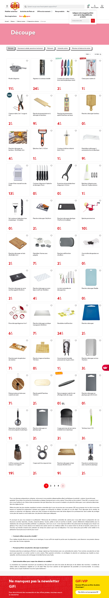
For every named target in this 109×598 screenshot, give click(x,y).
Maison (13, 21)
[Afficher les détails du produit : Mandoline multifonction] (66, 312)
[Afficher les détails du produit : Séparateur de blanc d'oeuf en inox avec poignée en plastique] (18, 417)
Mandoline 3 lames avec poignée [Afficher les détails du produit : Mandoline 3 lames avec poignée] (40, 254)
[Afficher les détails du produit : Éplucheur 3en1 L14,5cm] (42, 137)
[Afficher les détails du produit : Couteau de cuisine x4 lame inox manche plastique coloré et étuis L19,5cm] (66, 68)
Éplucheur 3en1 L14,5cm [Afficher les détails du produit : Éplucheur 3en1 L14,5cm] (40, 148)
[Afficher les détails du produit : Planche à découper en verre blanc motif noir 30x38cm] (42, 277)
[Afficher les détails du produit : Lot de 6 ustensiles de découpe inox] (66, 277)
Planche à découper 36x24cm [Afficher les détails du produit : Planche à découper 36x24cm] (42, 218)
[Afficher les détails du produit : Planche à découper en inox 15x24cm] (91, 347)
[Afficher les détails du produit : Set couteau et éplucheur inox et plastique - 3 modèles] (18, 207)
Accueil (7, 21)
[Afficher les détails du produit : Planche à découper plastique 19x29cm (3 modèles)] (66, 207)
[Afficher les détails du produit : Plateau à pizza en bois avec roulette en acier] (18, 382)
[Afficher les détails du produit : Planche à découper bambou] (91, 102)
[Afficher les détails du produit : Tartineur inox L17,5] (91, 417)
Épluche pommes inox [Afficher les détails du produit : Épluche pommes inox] (88, 218)
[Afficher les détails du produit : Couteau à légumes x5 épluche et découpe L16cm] (42, 172)
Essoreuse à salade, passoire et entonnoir (30, 48)
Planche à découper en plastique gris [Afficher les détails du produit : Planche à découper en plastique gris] (40, 429)
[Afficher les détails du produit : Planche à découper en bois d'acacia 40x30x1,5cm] (66, 452)
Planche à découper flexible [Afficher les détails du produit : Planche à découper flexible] (90, 288)
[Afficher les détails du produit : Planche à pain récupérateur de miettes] (18, 347)
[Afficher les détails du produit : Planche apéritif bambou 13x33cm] (42, 382)
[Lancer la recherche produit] (25, 6)
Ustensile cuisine (63, 48)
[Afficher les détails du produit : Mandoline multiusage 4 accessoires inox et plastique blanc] (91, 137)
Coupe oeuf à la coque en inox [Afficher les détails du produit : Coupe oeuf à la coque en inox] (42, 463)
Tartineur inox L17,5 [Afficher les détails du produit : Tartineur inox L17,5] (88, 428)
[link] (60, 14)
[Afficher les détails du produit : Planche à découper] (91, 312)
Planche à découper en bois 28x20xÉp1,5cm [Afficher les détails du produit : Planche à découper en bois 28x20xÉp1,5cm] (17, 254)
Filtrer (98, 54)
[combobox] (53, 7)
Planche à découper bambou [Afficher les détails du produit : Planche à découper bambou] (90, 113)
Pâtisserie (50, 48)
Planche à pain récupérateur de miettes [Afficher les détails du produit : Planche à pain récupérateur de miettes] (17, 359)
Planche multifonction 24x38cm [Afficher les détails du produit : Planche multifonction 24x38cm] (64, 254)
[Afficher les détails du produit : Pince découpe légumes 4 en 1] (18, 312)
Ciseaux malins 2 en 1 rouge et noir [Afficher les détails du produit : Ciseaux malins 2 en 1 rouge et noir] (18, 114)
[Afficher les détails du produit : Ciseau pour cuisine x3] (91, 68)
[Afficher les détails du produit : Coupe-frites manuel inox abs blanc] (18, 172)
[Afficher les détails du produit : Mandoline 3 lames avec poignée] (42, 242)
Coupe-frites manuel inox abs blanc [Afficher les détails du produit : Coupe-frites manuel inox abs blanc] (17, 184)
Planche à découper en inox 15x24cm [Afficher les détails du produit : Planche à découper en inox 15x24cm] (90, 359)
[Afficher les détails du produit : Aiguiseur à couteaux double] (42, 68)
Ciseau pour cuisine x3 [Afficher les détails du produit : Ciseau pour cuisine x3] (88, 78)
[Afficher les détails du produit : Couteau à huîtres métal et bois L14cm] (66, 137)
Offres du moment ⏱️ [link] (45, 11)
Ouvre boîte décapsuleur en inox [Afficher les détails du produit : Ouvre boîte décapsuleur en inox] (90, 254)
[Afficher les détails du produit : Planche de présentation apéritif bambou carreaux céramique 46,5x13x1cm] (66, 102)
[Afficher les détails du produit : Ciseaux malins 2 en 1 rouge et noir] (18, 102)
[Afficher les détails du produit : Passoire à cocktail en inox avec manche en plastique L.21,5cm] (91, 452)
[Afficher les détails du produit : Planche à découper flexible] (91, 277)
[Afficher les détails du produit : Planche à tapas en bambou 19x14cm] (42, 347)
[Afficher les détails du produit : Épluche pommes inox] (91, 207)
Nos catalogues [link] (24, 16)
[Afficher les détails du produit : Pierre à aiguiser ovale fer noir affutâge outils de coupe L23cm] (66, 382)
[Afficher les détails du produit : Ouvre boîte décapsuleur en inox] (91, 242)
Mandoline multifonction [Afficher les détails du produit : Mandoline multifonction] (64, 323)
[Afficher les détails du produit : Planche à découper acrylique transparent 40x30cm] (42, 312)
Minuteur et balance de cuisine (81, 48)
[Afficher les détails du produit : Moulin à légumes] (18, 68)
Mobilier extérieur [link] (11, 11)
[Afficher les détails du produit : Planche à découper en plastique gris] (42, 417)
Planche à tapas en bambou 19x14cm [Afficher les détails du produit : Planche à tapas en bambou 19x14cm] (41, 359)
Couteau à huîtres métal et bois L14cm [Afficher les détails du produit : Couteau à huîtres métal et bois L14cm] (65, 149)
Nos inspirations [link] (11, 16)
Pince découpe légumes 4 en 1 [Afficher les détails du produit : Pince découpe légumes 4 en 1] (18, 323)
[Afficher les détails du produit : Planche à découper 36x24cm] (42, 207)
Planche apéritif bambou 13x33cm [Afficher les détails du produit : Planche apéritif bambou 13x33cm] (40, 394)
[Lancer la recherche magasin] (93, 21)
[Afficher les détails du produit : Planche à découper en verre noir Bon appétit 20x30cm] (18, 277)
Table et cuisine (21, 21)
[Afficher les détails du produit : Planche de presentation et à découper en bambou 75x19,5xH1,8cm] (42, 102)
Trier (87, 54)
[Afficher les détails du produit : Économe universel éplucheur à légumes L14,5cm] (66, 172)
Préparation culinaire (33, 21)
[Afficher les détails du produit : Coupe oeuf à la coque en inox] (42, 452)
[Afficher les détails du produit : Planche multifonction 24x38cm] (66, 242)
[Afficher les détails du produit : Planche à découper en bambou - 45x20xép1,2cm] (18, 137)
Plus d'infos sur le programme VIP (88, 592)
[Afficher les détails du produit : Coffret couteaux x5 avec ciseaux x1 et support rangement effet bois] (18, 452)
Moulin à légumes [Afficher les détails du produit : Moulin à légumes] (14, 78)
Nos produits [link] (59, 11)
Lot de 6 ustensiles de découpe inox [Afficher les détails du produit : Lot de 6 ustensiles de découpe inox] (64, 289)
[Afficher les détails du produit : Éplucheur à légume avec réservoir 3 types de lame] (91, 172)
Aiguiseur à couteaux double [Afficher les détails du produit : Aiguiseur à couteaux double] (41, 78)
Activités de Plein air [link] (27, 11)
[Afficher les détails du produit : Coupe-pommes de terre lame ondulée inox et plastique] (66, 417)
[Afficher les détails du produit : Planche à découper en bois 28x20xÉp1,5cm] (18, 242)
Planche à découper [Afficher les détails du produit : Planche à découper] (88, 323)
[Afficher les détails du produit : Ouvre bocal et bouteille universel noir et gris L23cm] (66, 347)
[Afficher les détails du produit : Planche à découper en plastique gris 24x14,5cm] (91, 382)
